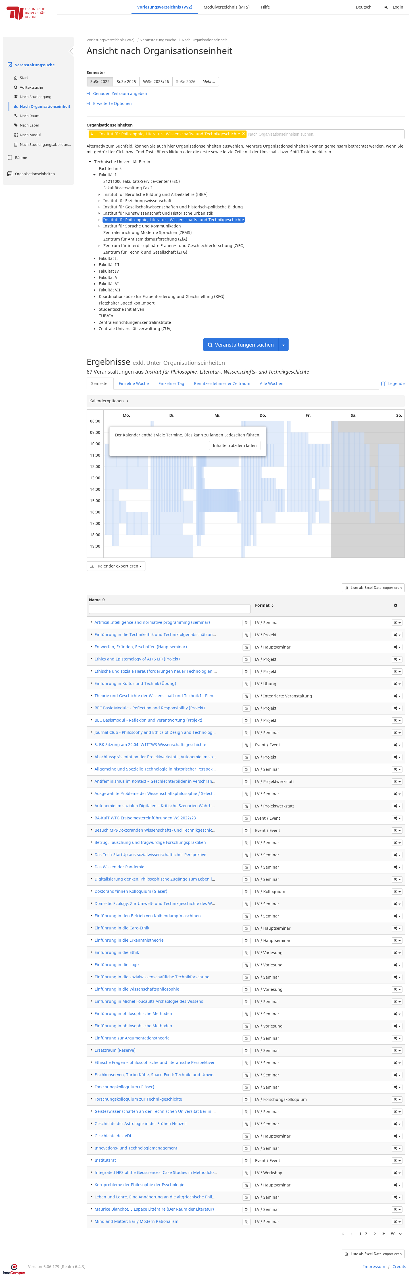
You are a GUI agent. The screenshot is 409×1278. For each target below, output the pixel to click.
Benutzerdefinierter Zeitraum (222, 383)
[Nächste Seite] (375, 1234)
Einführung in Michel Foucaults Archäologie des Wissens (149, 1001)
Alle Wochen (271, 383)
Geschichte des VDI (113, 1135)
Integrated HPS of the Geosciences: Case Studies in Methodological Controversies (172, 1172)
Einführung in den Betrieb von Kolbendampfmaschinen (148, 915)
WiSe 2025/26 (156, 81)
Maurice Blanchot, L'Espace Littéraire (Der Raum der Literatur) (154, 1209)
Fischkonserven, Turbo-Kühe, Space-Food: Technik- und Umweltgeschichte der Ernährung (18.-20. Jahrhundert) (201, 1074)
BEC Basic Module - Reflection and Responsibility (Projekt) (150, 708)
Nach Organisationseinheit (41, 106)
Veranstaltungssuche (30, 64)
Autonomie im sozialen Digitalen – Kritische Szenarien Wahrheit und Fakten (167, 805)
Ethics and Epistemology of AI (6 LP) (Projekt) (137, 659)
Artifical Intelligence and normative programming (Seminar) (152, 622)
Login (393, 7)
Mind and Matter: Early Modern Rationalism (136, 1221)
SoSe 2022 (100, 81)
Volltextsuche (27, 87)
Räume (16, 157)
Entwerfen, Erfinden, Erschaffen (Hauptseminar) (141, 646)
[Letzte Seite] (384, 1234)
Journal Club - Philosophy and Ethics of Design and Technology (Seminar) (164, 732)
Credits (399, 1266)
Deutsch (364, 7)
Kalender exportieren (116, 566)
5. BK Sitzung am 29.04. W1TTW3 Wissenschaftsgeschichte (150, 744)
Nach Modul (26, 134)
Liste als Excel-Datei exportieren (373, 587)
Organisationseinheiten (30, 173)
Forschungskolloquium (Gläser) (124, 1086)
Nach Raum (25, 115)
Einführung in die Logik (117, 964)
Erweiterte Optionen (109, 103)
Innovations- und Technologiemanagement (136, 1148)
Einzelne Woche (134, 383)
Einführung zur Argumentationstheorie (132, 1038)
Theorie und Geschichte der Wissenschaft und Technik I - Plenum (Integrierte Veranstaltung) (183, 695)
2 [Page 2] (366, 1233)
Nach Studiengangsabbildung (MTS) (43, 144)
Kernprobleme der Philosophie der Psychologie (139, 1184)
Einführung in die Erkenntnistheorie (129, 940)
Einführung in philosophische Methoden (133, 1013)
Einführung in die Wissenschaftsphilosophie (137, 989)
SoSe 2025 (126, 81)
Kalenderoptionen (107, 400)
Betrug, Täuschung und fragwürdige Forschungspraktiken (150, 842)
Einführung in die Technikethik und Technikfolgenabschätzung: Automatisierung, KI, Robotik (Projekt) (192, 634)
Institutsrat (105, 1160)
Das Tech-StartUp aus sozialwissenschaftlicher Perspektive (150, 854)
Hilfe (265, 7)
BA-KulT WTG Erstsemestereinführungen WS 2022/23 (145, 818)
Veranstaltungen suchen (241, 344)
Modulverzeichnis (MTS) (227, 7)
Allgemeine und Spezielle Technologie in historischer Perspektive (157, 769)
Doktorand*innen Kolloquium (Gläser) (131, 891)
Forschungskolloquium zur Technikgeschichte (138, 1099)
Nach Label (25, 125)
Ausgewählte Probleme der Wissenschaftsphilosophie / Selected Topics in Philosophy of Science (186, 793)
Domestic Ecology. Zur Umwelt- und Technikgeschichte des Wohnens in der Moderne (176, 903)
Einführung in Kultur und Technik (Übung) (135, 683)
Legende (393, 383)
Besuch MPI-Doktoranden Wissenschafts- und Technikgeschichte (156, 830)
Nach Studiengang (31, 96)
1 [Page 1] (360, 1233)
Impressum (374, 1266)
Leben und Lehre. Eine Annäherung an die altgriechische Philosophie (161, 1197)
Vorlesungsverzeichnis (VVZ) (164, 7)
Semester (96, 72)
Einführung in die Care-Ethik (122, 928)
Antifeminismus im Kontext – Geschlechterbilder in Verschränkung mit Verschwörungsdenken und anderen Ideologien (208, 781)
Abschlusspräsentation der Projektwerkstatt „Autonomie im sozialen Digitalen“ (170, 756)
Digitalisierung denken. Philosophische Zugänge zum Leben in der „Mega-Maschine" (176, 879)
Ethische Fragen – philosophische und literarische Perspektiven (155, 1062)
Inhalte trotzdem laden (235, 445)
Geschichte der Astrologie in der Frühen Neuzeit (141, 1123)
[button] (397, 623)
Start (20, 77)
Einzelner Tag (171, 383)
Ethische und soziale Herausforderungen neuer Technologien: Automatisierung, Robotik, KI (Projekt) (191, 671)
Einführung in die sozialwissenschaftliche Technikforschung (152, 976)
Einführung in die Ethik (117, 952)
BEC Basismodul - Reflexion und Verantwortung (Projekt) (148, 720)
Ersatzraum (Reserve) (115, 1050)
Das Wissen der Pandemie (119, 866)
